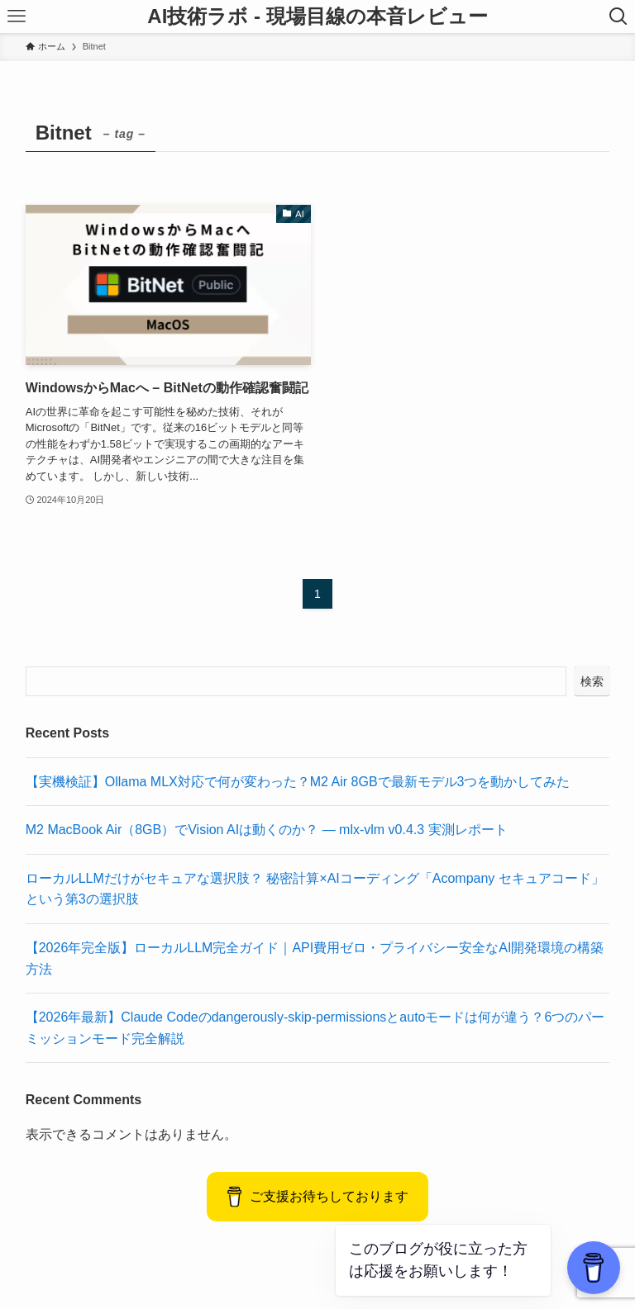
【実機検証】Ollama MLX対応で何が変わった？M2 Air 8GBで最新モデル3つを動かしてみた (298, 782)
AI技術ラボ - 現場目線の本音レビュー (317, 16)
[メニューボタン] (16, 16)
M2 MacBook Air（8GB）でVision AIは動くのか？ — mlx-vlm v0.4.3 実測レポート (267, 830)
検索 (592, 681)
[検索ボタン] (618, 16)
